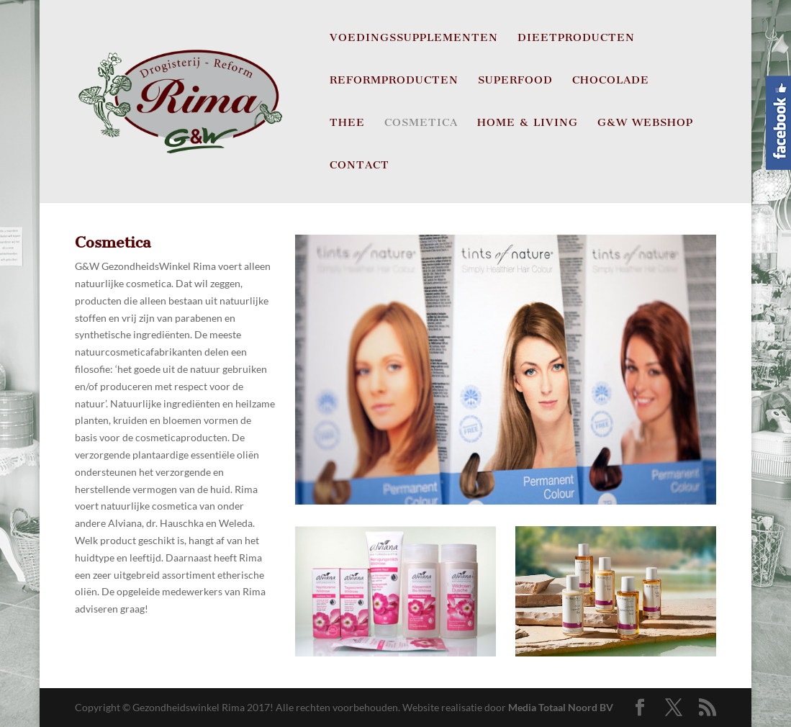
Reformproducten (394, 80)
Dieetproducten (576, 38)
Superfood (515, 80)
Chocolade (610, 80)
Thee (347, 123)
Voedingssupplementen (414, 38)
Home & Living (527, 123)
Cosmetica (421, 123)
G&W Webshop (645, 123)
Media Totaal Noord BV (560, 707)
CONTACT (359, 165)
